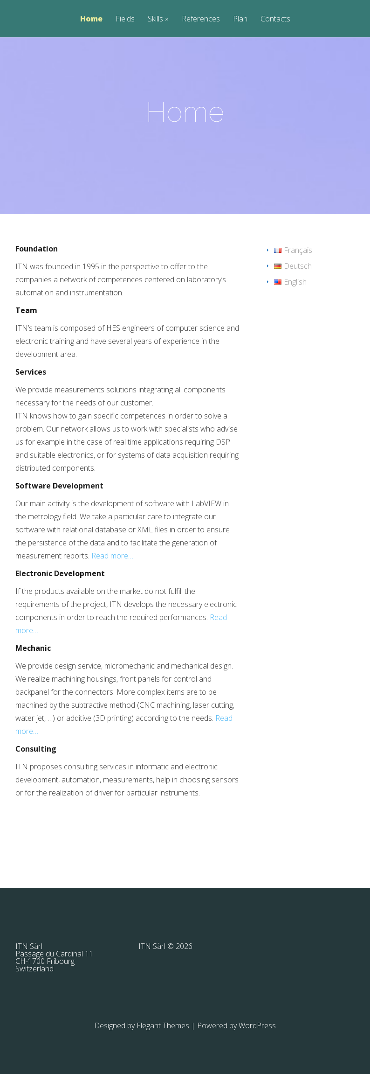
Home (91, 19)
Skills (155, 19)
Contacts (275, 19)
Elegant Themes (163, 1025)
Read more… (112, 556)
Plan (240, 19)
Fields (125, 19)
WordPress (257, 1025)
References (201, 19)
